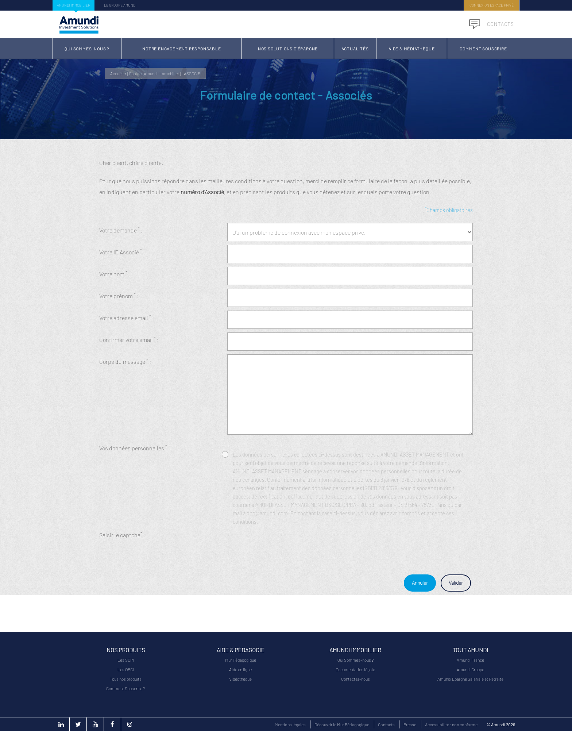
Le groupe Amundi (120, 5)
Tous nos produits (126, 678)
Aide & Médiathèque (411, 48)
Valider (456, 583)
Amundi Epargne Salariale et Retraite (470, 678)
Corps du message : (125, 361)
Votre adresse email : (126, 317)
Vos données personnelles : (134, 447)
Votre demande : (121, 230)
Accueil (117, 73)
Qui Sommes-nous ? (87, 48)
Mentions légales (290, 724)
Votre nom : (114, 273)
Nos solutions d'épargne (288, 48)
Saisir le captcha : (122, 534)
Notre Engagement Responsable (181, 48)
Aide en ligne (240, 669)
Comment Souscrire (483, 48)
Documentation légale (355, 669)
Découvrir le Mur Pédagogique (341, 724)
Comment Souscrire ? (125, 688)
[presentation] (282, 542)
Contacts (491, 24)
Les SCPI (125, 659)
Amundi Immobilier (73, 5)
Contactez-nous (355, 678)
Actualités (355, 48)
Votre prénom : (119, 295)
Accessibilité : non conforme (451, 724)
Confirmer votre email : (129, 339)
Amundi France (470, 659)
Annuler (420, 583)
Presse (409, 724)
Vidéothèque (240, 678)
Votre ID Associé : (122, 251)
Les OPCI (125, 669)
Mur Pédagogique (240, 659)
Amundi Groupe (470, 669)
